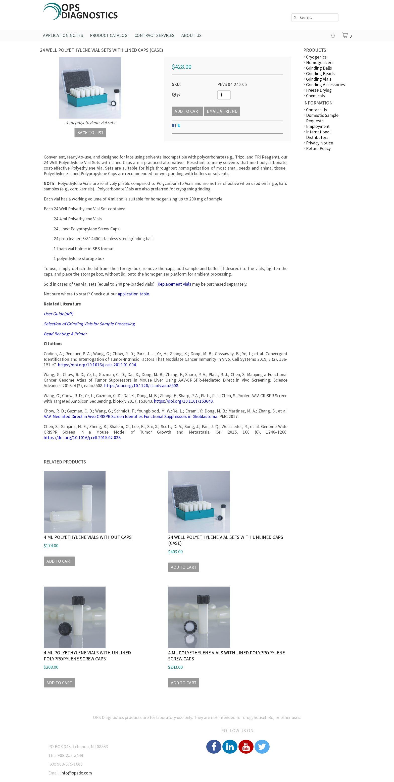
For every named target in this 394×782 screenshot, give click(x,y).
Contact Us (316, 110)
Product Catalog (108, 35)
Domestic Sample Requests (322, 118)
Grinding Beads (320, 73)
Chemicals (315, 95)
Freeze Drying (319, 90)
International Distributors (318, 134)
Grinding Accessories (325, 84)
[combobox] (314, 17)
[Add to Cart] (187, 111)
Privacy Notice (319, 143)
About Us (191, 35)
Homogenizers (319, 62)
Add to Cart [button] (59, 561)
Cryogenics (316, 57)
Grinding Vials (318, 79)
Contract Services (154, 35)
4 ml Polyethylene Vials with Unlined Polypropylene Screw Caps (87, 656)
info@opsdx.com (76, 773)
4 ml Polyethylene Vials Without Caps (88, 537)
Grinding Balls (319, 68)
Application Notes (63, 35)
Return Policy (318, 148)
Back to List (90, 132)
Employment (318, 126)
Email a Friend (222, 111)
